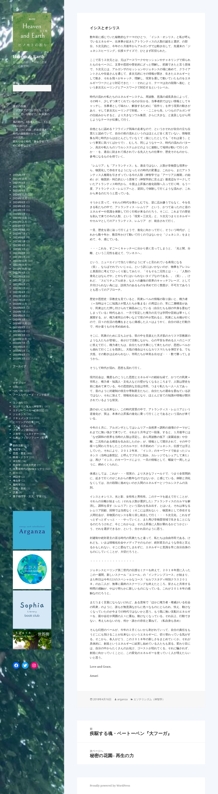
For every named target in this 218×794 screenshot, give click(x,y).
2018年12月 (20, 339)
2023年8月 (19, 229)
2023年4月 (19, 245)
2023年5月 (19, 241)
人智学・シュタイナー (26, 433)
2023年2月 (19, 253)
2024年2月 (19, 210)
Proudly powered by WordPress (110, 785)
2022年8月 (19, 276)
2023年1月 (19, 257)
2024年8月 (19, 202)
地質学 (17, 449)
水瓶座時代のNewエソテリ (29, 469)
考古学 (17, 480)
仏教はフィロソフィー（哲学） (31, 437)
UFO (15, 387)
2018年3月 (19, 358)
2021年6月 (19, 300)
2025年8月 (19, 182)
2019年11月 (20, 323)
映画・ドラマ (21, 457)
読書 (15, 492)
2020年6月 (19, 315)
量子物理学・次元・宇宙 (27, 496)
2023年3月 (19, 249)
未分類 (17, 461)
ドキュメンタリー (23, 418)
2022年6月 (19, 284)
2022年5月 (19, 288)
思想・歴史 (19, 453)
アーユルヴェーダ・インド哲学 (31, 394)
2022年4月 (19, 292)
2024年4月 (19, 206)
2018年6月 (19, 347)
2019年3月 (19, 335)
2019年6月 (19, 331)
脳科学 (17, 484)
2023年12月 (20, 218)
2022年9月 (19, 272)
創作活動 (18, 445)
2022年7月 (19, 280)
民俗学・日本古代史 (24, 465)
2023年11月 (20, 221)
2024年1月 (19, 214)
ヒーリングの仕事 (23, 422)
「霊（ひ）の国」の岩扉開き (30, 129)
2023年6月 (19, 237)
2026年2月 (19, 175)
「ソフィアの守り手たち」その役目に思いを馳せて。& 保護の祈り (31, 114)
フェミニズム (21, 426)
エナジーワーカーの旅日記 (28, 410)
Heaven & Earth (28, 56)
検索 (15, 83)
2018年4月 (19, 354)
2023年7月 (19, 233)
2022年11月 (20, 264)
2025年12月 (20, 178)
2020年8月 (19, 307)
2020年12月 (20, 304)
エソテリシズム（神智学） (28, 406)
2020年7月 (19, 311)
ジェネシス (19, 414)
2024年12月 (20, 194)
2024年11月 (20, 198)
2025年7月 (19, 186)
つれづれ (18, 390)
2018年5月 (19, 350)
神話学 (17, 476)
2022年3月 (19, 296)
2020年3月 (19, 319)
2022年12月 (20, 261)
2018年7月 (19, 343)
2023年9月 (19, 225)
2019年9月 (19, 327)
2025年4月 (19, 190)
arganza (122, 699)
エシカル (18, 402)
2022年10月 (20, 268)
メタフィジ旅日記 (23, 430)
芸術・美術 (19, 488)
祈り (15, 473)
